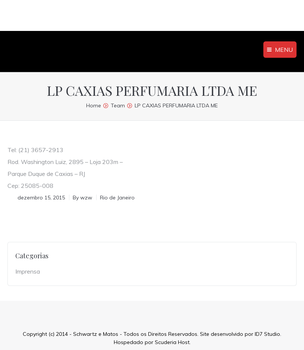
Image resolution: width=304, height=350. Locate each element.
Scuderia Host (172, 342)
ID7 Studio (267, 334)
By (82, 197)
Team (118, 105)
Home (93, 105)
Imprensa (27, 271)
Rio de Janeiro (117, 197)
